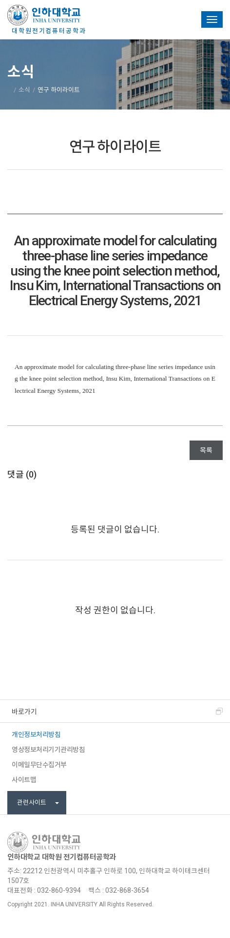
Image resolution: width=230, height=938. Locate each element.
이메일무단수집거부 (39, 764)
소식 (24, 89)
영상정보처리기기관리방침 (48, 749)
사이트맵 (24, 779)
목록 (206, 450)
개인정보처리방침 (36, 734)
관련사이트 (38, 802)
